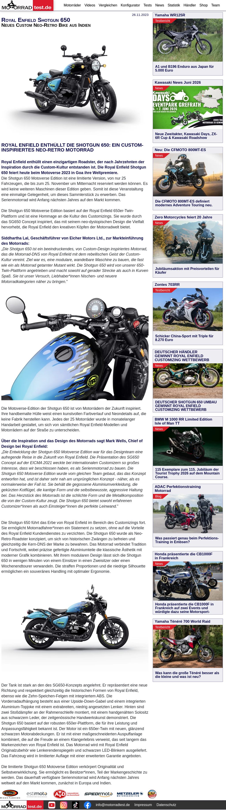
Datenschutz (166, 805)
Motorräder (72, 5)
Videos (90, 5)
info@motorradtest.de (113, 805)
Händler (189, 5)
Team (215, 5)
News (159, 5)
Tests (147, 5)
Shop (204, 5)
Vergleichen (108, 5)
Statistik (174, 5)
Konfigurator (130, 5)
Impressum (143, 805)
